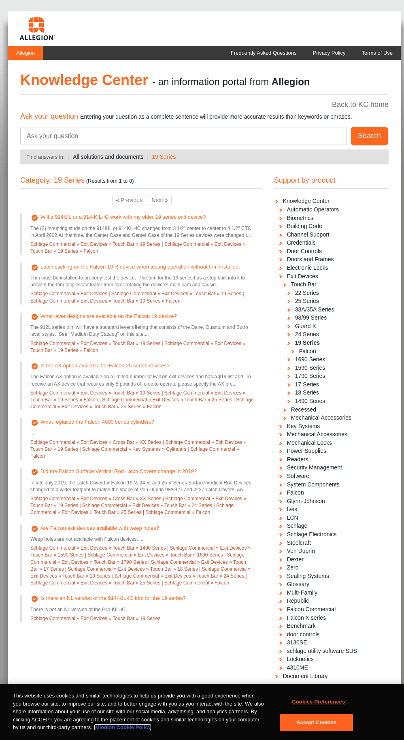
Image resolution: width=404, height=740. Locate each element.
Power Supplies (306, 451)
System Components (313, 484)
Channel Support (308, 234)
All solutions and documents (108, 157)
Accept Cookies (316, 728)
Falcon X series (306, 617)
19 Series (164, 157)
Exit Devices (302, 276)
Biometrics (300, 218)
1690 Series (310, 359)
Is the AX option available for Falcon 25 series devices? (105, 366)
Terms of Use (377, 53)
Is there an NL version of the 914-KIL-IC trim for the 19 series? (113, 598)
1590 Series (310, 368)
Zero (293, 567)
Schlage (297, 525)
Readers (297, 459)
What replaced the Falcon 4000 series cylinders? (97, 422)
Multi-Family (302, 592)
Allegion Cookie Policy (122, 733)
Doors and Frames (310, 259)
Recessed (303, 409)
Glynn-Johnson (306, 501)
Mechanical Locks (309, 442)
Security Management (314, 467)
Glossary (298, 584)
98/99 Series (311, 317)
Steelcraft (299, 543)
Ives (292, 509)
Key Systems (303, 426)
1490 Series (310, 401)
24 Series (307, 334)
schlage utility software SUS (322, 651)
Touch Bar (304, 284)
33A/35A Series (314, 309)
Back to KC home (360, 104)
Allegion (25, 53)
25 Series (307, 301)
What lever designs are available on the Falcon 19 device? (108, 316)
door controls (303, 634)
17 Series (307, 384)
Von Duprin (301, 551)
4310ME (297, 667)
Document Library (305, 676)
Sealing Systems (308, 576)
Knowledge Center (306, 201)
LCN (292, 517)
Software (298, 476)
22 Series (307, 293)
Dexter (295, 559)
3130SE (297, 642)
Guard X (305, 326)
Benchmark (301, 626)
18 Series (307, 392)
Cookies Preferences (318, 707)
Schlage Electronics (312, 534)
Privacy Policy (329, 53)
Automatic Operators (313, 209)
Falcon (307, 351)
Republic (298, 600)
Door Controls (304, 251)
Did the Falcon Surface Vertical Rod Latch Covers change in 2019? (118, 471)
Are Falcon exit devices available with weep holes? (99, 528)
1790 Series (310, 376)
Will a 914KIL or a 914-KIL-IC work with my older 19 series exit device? (123, 217)
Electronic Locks (307, 267)
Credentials (301, 242)
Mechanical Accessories (321, 417)
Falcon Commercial (311, 609)
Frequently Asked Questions (264, 53)
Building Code (304, 226)
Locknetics (300, 659)
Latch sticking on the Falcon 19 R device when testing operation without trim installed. (140, 267)
